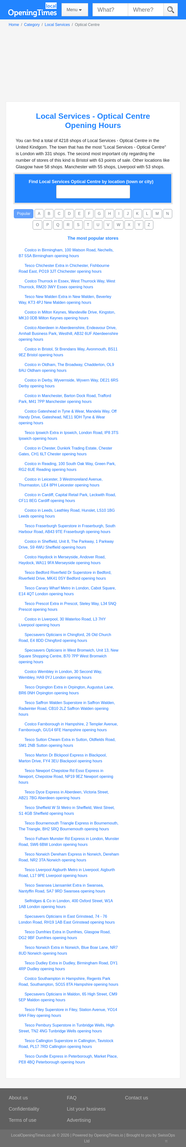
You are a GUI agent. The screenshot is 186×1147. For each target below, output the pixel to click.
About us (18, 1097)
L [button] (147, 214)
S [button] (78, 225)
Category (32, 25)
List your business (86, 1109)
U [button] (98, 225)
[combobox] (93, 191)
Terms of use (22, 1120)
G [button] (99, 214)
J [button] (128, 214)
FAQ (72, 1097)
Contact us (136, 1097)
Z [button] (149, 225)
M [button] (157, 214)
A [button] (39, 214)
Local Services (57, 25)
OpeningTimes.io (108, 1135)
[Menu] (75, 9)
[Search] (170, 9)
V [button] (108, 225)
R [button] (68, 225)
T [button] (88, 225)
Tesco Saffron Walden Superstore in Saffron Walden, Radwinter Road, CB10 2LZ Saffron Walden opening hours (67, 708)
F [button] (89, 214)
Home (14, 25)
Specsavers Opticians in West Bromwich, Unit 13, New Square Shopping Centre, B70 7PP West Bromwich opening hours (68, 656)
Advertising (79, 1120)
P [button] (47, 225)
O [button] (37, 225)
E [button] (79, 214)
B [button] (49, 214)
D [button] (69, 214)
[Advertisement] (93, 64)
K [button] (137, 214)
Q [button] (57, 225)
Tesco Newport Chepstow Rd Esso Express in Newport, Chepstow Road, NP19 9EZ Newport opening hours (66, 776)
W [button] (118, 225)
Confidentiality (24, 1109)
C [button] (59, 214)
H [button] (109, 214)
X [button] (129, 225)
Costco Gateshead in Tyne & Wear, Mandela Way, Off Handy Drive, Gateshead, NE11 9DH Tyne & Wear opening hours (67, 417)
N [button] (167, 214)
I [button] (118, 214)
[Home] (32, 9)
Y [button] (139, 225)
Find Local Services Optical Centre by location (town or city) (91, 181)
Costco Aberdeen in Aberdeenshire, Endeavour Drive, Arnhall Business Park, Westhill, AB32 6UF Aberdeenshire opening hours (68, 333)
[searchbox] (61, 191)
